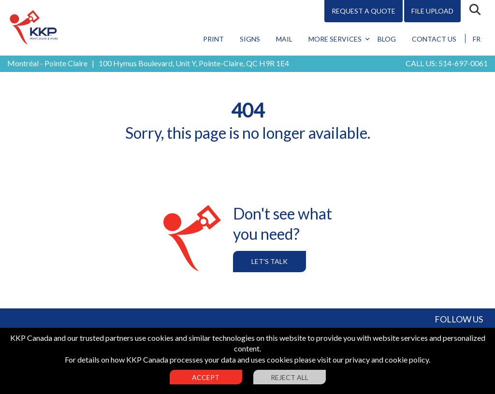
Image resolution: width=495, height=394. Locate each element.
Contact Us (434, 39)
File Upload (432, 11)
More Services (335, 39)
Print (213, 39)
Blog (387, 39)
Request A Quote (363, 11)
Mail (284, 39)
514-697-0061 (463, 63)
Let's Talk (269, 261)
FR (476, 39)
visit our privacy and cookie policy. (373, 359)
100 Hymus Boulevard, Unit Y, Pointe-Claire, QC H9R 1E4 (194, 63)
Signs (250, 39)
